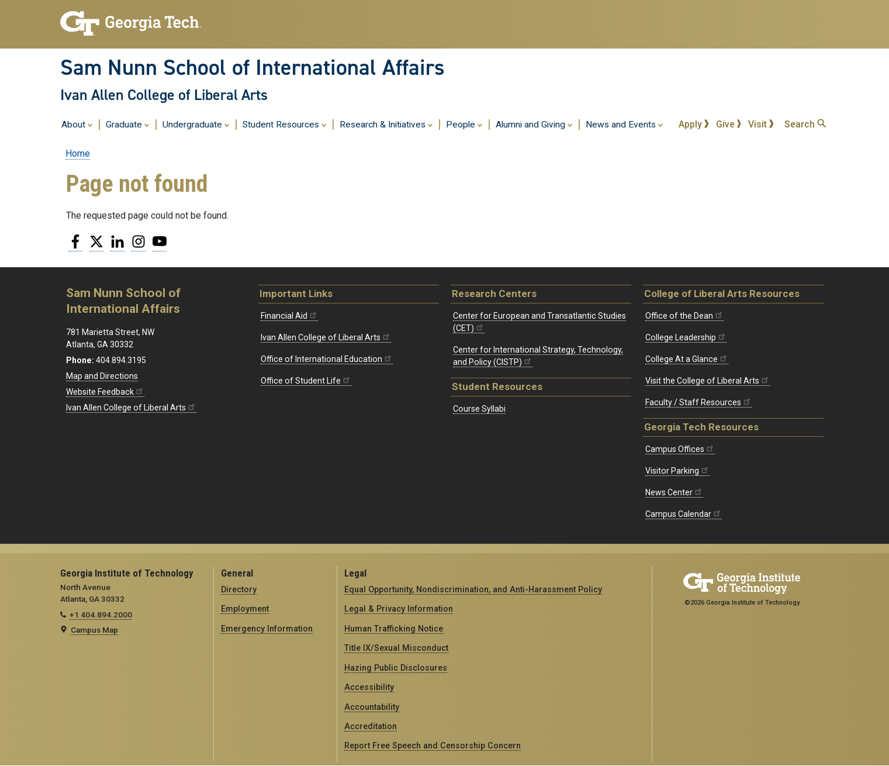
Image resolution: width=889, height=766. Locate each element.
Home (77, 153)
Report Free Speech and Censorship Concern (432, 745)
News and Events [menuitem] (624, 124)
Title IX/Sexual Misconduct (396, 648)
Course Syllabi (479, 408)
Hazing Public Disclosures (395, 667)
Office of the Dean (684, 315)
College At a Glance (686, 359)
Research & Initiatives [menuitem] (386, 124)
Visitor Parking (677, 470)
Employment (245, 608)
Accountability (371, 707)
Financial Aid (289, 315)
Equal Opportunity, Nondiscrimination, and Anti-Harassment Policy (473, 589)
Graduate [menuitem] (128, 124)
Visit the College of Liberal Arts (707, 380)
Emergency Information (267, 628)
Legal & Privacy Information (398, 608)
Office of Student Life (306, 380)
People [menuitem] (464, 124)
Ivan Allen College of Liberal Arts (164, 95)
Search (805, 124)
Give (729, 124)
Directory (239, 589)
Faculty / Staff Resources (698, 402)
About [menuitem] (77, 124)
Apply (694, 124)
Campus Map (94, 629)
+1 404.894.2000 (101, 614)
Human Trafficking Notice (393, 628)
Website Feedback (105, 391)
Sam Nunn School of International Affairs (252, 67)
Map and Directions (102, 376)
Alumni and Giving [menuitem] (534, 124)
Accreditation (370, 726)
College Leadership (686, 337)
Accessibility (369, 687)
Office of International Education (327, 359)
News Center (674, 492)
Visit (761, 124)
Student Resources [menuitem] (285, 124)
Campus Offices (680, 449)
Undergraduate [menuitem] (196, 124)
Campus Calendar (683, 514)
